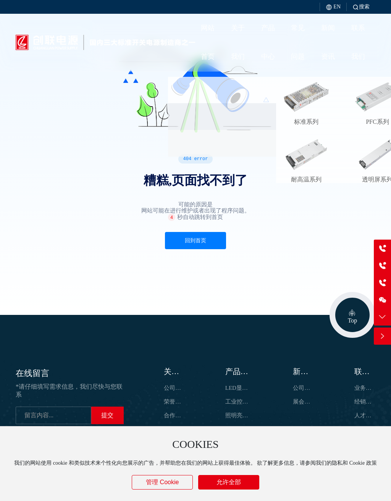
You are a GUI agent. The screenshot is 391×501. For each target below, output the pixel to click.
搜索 (361, 7)
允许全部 (229, 482)
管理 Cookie (162, 482)
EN (333, 7)
